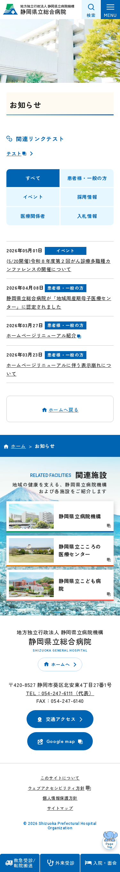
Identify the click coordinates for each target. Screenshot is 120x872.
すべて (33, 178)
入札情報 (87, 216)
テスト (16, 153)
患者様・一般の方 (87, 178)
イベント (33, 196)
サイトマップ (60, 808)
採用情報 (87, 196)
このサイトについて (60, 778)
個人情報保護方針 (60, 798)
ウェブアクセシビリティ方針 (60, 788)
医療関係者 (32, 216)
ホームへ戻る (64, 409)
